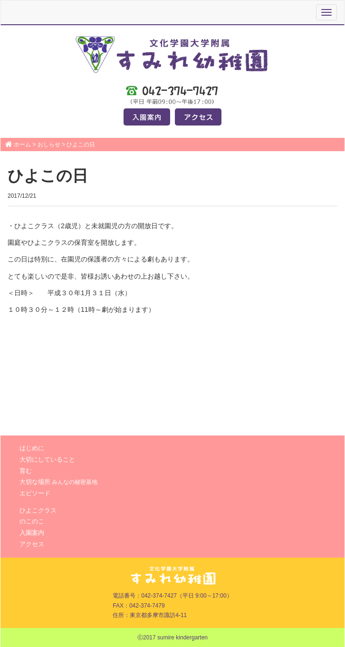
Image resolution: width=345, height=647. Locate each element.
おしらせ (49, 144)
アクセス (31, 544)
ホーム (22, 144)
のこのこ (31, 521)
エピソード (34, 493)
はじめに (31, 448)
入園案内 (31, 532)
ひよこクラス (38, 510)
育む (25, 470)
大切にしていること (47, 459)
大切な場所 (58, 481)
